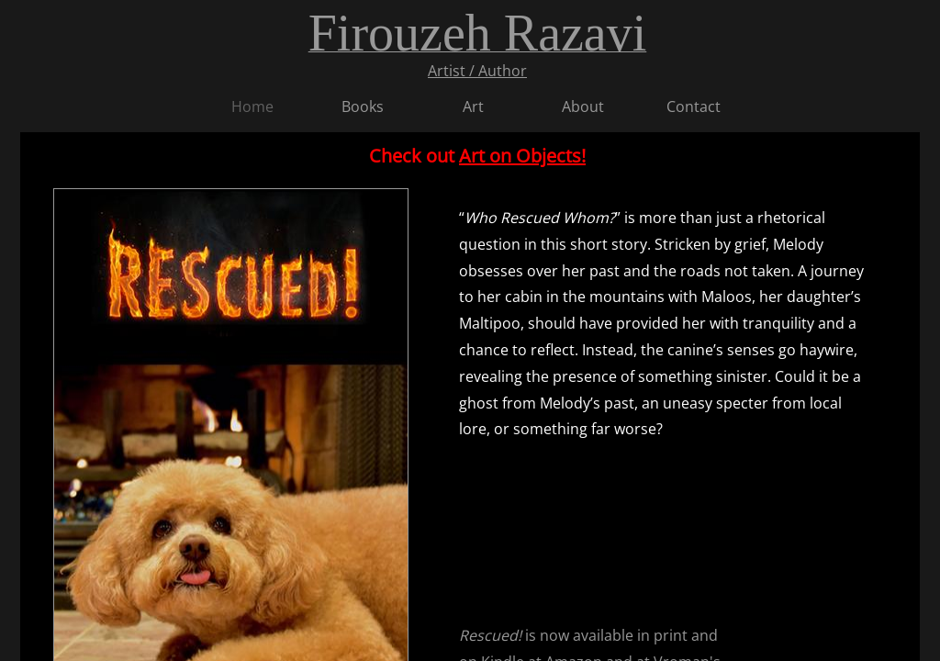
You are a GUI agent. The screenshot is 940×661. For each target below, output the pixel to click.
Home (252, 106)
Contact (693, 106)
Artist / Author (477, 71)
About (583, 106)
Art (473, 106)
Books (362, 106)
